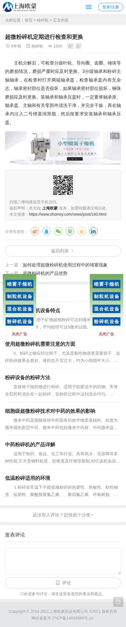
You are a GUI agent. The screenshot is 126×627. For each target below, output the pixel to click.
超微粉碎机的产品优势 (45, 273)
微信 (58, 231)
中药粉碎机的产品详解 (30, 444)
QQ (46, 231)
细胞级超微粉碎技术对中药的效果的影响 (50, 411)
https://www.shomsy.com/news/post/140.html (67, 214)
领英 (93, 231)
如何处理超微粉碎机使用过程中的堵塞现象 (65, 265)
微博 (35, 231)
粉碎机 (43, 20)
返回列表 (60, 251)
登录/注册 (110, 7)
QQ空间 (81, 231)
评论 (66, 582)
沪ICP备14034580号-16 (72, 618)
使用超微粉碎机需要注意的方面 (40, 344)
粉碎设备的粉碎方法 (27, 377)
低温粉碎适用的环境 (27, 478)
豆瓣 (70, 231)
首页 (28, 20)
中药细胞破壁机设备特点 (32, 310)
